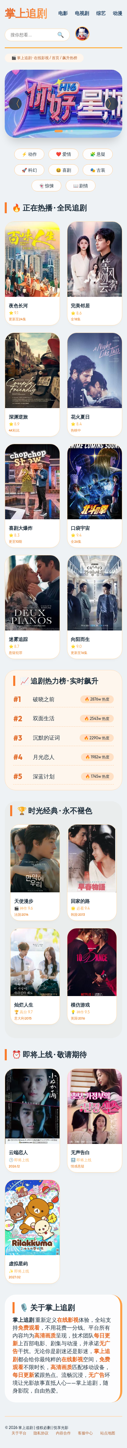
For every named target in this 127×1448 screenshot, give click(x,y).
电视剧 (82, 13)
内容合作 (63, 1433)
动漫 (117, 13)
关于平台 (19, 1433)
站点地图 (107, 1433)
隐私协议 (41, 1433)
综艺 (101, 13)
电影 (63, 13)
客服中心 (85, 1433)
